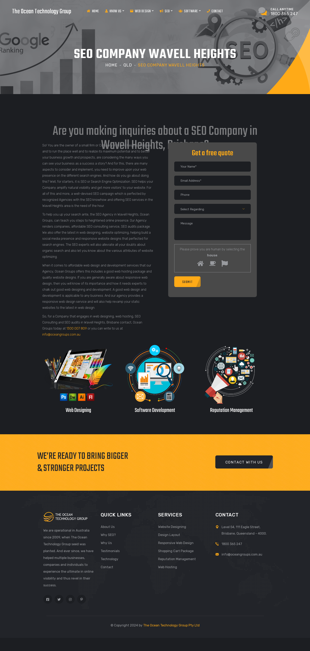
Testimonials (110, 551)
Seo (166, 11)
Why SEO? (108, 535)
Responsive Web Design (176, 543)
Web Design (141, 11)
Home (93, 11)
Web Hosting (167, 567)
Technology (109, 559)
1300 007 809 (76, 328)
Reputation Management (177, 559)
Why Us (106, 543)
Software (190, 11)
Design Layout (169, 535)
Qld (127, 65)
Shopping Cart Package (176, 551)
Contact (215, 11)
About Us (108, 527)
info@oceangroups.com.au (61, 334)
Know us (114, 11)
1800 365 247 (232, 544)
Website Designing (172, 527)
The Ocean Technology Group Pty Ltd (171, 625)
